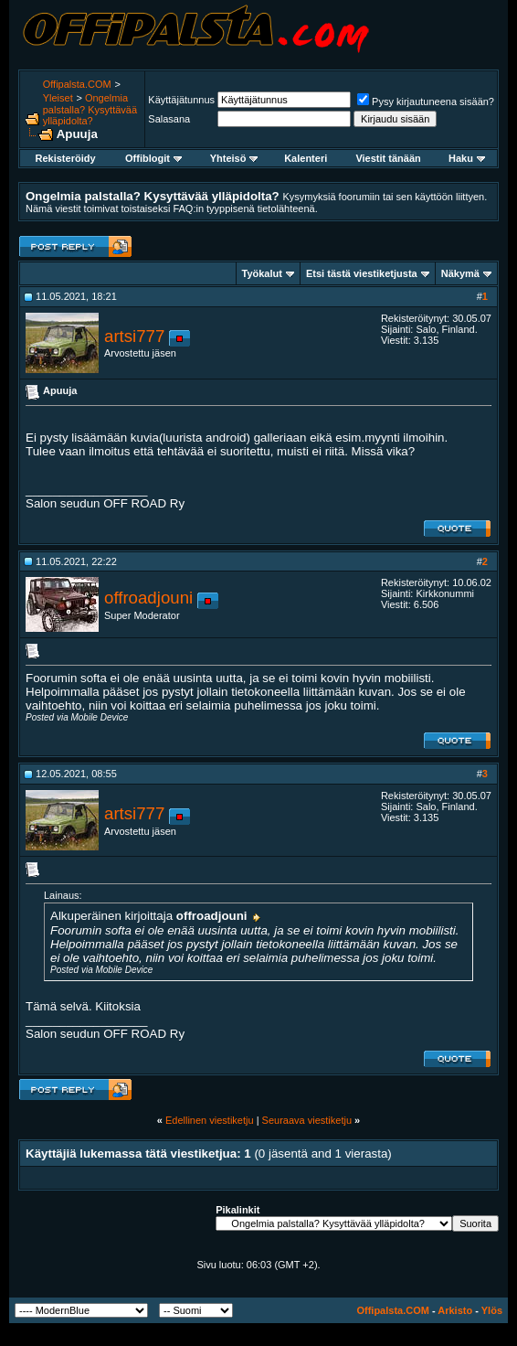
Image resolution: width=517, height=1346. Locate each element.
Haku (466, 158)
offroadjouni (148, 597)
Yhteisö (234, 158)
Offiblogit (153, 158)
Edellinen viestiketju (209, 1120)
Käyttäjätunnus (181, 99)
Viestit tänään (387, 158)
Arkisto (455, 1310)
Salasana (169, 118)
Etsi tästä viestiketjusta (361, 273)
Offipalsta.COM (77, 84)
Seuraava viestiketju (307, 1120)
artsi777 (134, 336)
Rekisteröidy (66, 158)
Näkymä (460, 273)
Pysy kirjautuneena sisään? (425, 101)
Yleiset (58, 97)
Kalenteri (305, 158)
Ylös (491, 1310)
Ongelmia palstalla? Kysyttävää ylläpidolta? (90, 109)
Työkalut (262, 273)
